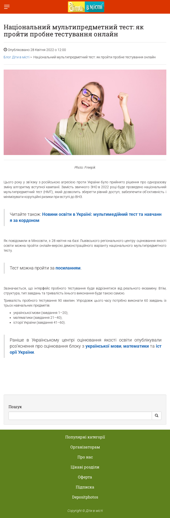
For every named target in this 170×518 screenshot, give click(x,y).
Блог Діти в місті (16, 57)
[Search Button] (156, 416)
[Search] (80, 416)
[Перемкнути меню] (7, 7)
